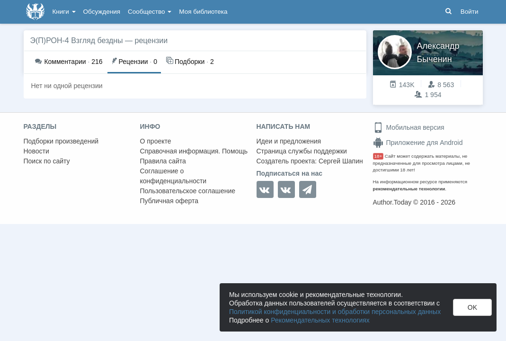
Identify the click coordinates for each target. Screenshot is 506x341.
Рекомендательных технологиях (320, 320)
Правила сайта (163, 161)
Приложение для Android (418, 142)
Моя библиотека (203, 11)
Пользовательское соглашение (188, 191)
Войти (470, 11)
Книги (64, 11)
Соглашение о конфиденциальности (173, 176)
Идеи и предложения (289, 141)
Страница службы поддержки (302, 151)
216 (69, 61)
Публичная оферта (169, 201)
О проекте (155, 141)
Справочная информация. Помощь (194, 151)
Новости (36, 151)
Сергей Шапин (341, 161)
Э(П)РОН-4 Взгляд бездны (76, 40)
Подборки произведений (61, 141)
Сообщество (149, 11)
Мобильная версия (408, 127)
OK (472, 307)
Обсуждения (101, 11)
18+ (378, 156)
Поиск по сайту (47, 161)
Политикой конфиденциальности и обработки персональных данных (335, 311)
